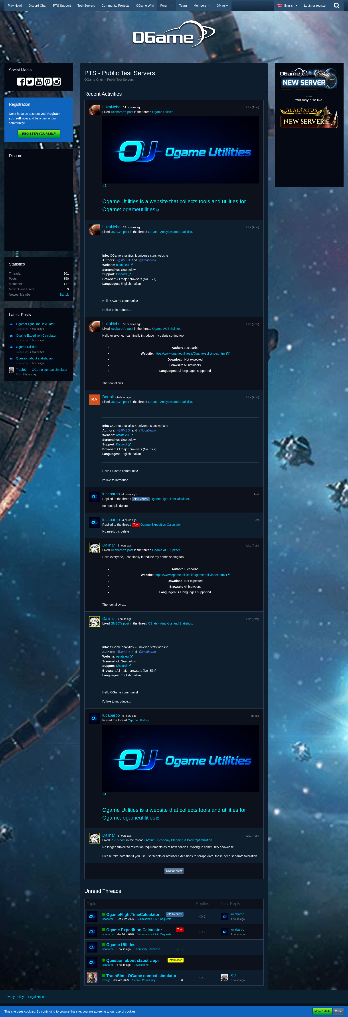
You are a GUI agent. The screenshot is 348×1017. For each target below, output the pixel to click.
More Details (322, 1011)
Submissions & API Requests (154, 919)
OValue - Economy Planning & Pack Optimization (178, 840)
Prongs (106, 980)
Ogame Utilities (26, 347)
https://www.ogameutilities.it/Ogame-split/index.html (189, 353)
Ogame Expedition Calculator (36, 335)
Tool (179, 929)
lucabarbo (22, 328)
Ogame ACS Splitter (166, 328)
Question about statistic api (34, 358)
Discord (121, 274)
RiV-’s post (118, 840)
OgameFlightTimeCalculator (35, 324)
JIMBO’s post (120, 232)
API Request (174, 914)
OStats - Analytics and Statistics (170, 232)
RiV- (18, 374)
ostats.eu (122, 265)
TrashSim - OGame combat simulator (41, 369)
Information (175, 960)
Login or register (315, 5)
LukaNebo (111, 107)
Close (338, 1011)
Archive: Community (143, 980)
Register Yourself (38, 133)
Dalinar (108, 545)
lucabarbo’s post (122, 112)
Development (141, 964)
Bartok (64, 294)
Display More (174, 870)
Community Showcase (147, 949)
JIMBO (125, 260)
